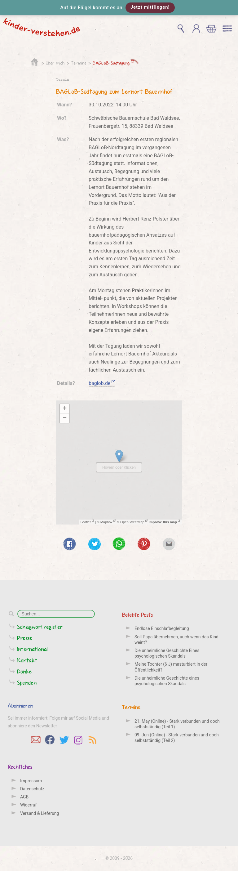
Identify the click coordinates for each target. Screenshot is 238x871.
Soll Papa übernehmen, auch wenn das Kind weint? (176, 639)
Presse (25, 638)
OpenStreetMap (134, 522)
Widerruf (28, 804)
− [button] (65, 418)
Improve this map (164, 522)
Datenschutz (32, 788)
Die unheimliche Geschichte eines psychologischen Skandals (166, 681)
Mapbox (108, 522)
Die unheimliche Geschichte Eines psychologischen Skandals (166, 653)
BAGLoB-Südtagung (113, 62)
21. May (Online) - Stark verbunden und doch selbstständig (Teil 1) (177, 724)
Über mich (55, 62)
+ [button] (65, 408)
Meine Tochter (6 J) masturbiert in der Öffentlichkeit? (170, 667)
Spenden (27, 682)
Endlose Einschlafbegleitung (161, 628)
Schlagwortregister (40, 626)
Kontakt (27, 660)
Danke (24, 671)
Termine (78, 62)
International (32, 649)
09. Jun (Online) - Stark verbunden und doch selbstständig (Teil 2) (176, 737)
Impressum (31, 780)
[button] (119, 7)
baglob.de (102, 383)
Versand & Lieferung (39, 813)
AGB (24, 796)
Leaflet (87, 522)
